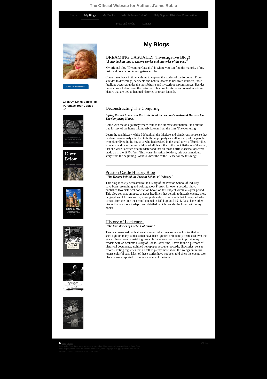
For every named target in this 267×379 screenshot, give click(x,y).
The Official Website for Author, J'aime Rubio (133, 5)
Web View (204, 343)
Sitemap (70, 344)
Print (62, 344)
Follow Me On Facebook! (75, 87)
